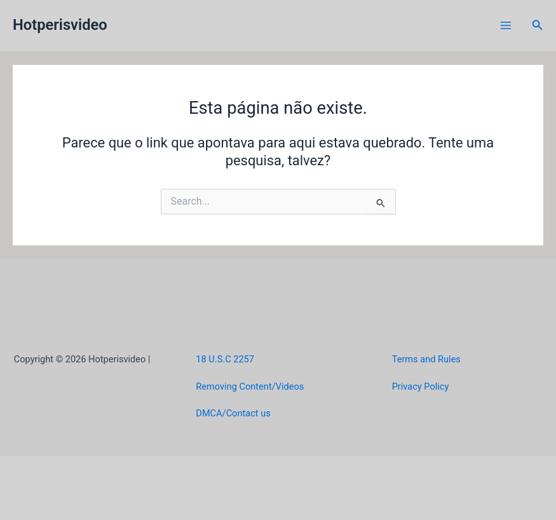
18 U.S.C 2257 (225, 359)
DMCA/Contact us (233, 413)
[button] (537, 25)
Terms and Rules (426, 359)
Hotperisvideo (60, 25)
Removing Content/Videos (250, 386)
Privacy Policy (420, 386)
